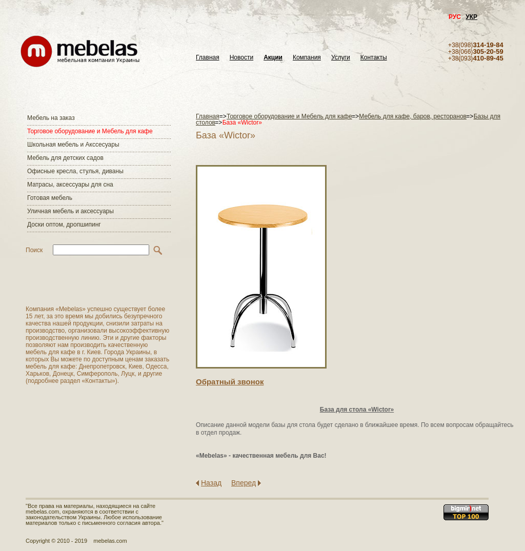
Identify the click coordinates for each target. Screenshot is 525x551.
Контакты (373, 57)
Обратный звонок (230, 381)
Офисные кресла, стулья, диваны (75, 171)
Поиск (34, 250)
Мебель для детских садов (65, 157)
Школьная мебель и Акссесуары (73, 144)
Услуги (340, 57)
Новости (241, 57)
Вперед (243, 483)
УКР (471, 17)
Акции (273, 57)
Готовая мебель (49, 197)
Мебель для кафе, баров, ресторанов (413, 116)
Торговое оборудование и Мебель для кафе (90, 131)
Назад (211, 483)
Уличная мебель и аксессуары (70, 211)
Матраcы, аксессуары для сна (70, 184)
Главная (207, 57)
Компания (307, 57)
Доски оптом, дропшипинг (64, 224)
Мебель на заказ (51, 117)
